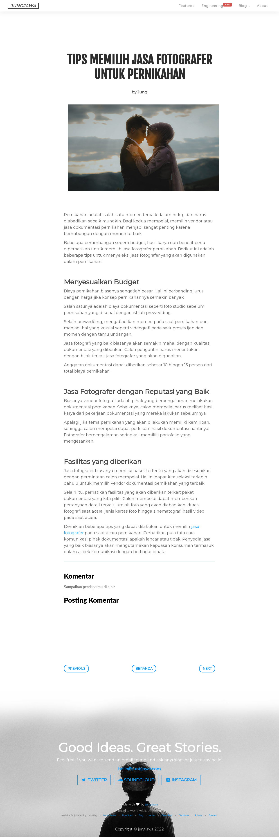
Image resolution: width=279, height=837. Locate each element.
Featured (186, 10)
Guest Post (167, 815)
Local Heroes (109, 815)
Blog (244, 10)
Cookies (212, 815)
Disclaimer (184, 815)
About (262, 10)
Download (127, 815)
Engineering (216, 9)
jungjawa (152, 804)
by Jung (139, 92)
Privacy (198, 815)
